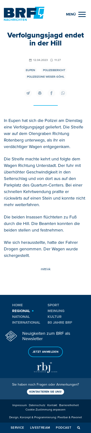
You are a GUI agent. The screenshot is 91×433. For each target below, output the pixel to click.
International (26, 322)
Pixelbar (63, 417)
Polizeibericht (54, 70)
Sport (53, 305)
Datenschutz (37, 405)
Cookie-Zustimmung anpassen (45, 409)
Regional (21, 311)
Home (17, 305)
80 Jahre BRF (60, 322)
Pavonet (76, 417)
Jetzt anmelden (45, 352)
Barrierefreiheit (69, 405)
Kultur (55, 316)
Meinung (56, 311)
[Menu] (76, 14)
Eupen (30, 70)
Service (17, 428)
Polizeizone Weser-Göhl (45, 77)
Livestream (40, 428)
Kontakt (52, 405)
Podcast (63, 428)
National (21, 316)
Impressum (19, 405)
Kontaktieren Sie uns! (45, 391)
